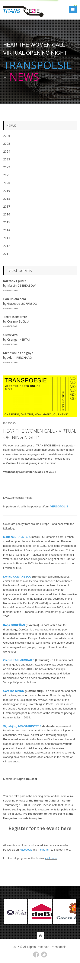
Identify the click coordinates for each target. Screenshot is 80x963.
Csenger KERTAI (18, 339)
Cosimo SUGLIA (18, 321)
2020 (6, 183)
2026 (6, 136)
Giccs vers (10, 335)
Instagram (44, 849)
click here (51, 858)
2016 (6, 214)
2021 (6, 175)
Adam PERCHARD (19, 357)
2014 (6, 230)
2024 (6, 151)
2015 (6, 222)
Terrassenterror (15, 317)
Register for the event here (40, 828)
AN (23, 625)
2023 (6, 159)
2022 (6, 167)
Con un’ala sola (14, 299)
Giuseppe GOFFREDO (22, 304)
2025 (6, 144)
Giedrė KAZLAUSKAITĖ (18, 660)
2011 (6, 254)
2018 (6, 199)
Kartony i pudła (14, 281)
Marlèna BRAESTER (16, 536)
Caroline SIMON (13, 691)
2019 (6, 191)
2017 (6, 206)
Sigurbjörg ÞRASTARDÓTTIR (22, 726)
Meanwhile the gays (18, 353)
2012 (6, 246)
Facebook (26, 849)
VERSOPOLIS (59, 506)
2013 (6, 238)
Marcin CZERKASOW (21, 285)
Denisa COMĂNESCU (17, 576)
